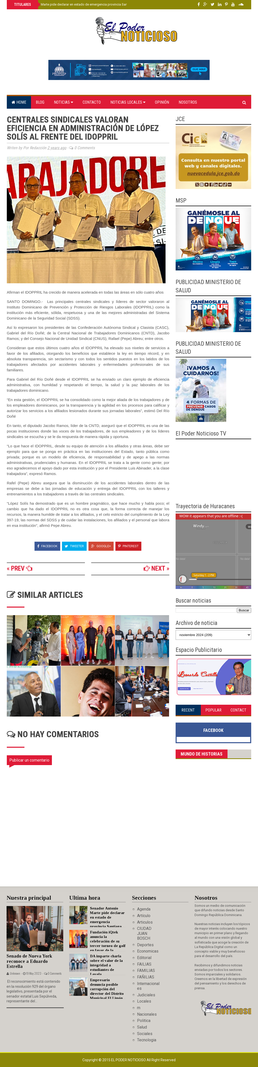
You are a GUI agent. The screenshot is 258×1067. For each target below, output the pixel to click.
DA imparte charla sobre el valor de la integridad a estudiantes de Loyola (106, 965)
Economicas (147, 951)
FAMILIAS (146, 970)
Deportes (145, 944)
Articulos (145, 922)
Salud (142, 1027)
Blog (40, 102)
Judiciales (146, 995)
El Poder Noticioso (129, 1060)
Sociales (144, 1033)
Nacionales (147, 1014)
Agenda (143, 909)
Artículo (143, 915)
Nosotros (188, 102)
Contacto (92, 102)
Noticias (63, 102)
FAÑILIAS (145, 977)
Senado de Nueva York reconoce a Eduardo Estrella (29, 961)
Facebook (47, 546)
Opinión (162, 102)
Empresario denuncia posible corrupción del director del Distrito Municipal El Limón (107, 989)
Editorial (144, 957)
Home (19, 102)
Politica (143, 1020)
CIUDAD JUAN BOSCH (144, 933)
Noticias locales (127, 102)
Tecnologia (146, 1040)
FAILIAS (144, 964)
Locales (144, 1001)
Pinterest (128, 546)
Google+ (101, 546)
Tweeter (74, 546)
